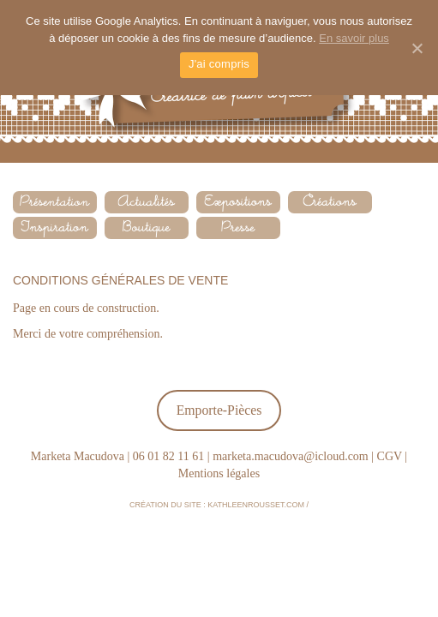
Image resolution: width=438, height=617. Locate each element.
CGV (389, 456)
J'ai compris (219, 63)
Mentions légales (219, 473)
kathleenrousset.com (255, 504)
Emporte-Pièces (219, 410)
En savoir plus (354, 38)
